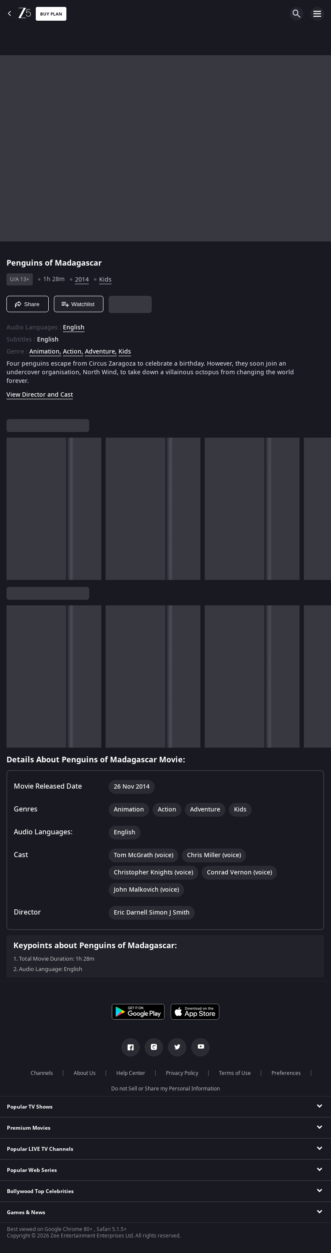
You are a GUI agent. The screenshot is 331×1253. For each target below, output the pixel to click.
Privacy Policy (182, 1073)
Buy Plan (51, 14)
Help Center (130, 1073)
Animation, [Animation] (45, 352)
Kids (105, 279)
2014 (82, 279)
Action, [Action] (73, 352)
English (73, 327)
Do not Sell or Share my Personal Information (165, 1089)
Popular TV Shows (30, 1106)
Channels (42, 1073)
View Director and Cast (39, 394)
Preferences (286, 1073)
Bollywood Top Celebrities (40, 1191)
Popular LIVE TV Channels (40, 1149)
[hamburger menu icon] (317, 14)
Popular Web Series (32, 1170)
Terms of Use (235, 1073)
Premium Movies (28, 1128)
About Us (85, 1073)
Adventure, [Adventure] (101, 352)
